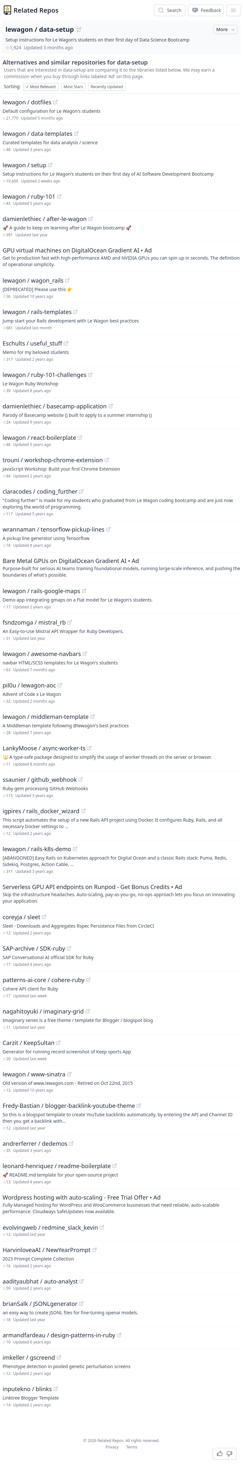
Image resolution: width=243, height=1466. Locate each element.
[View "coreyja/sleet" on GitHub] (44, 917)
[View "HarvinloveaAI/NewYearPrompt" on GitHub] (94, 1249)
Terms (132, 1447)
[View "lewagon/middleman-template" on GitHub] (92, 716)
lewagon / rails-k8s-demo (37, 849)
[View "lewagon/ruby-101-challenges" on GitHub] (90, 374)
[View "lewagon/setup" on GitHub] (50, 165)
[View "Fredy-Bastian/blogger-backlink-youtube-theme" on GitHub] (138, 1105)
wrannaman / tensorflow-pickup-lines (54, 529)
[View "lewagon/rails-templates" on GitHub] (75, 311)
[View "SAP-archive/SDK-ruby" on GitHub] (69, 948)
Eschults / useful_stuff (32, 343)
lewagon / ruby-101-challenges (44, 375)
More (226, 29)
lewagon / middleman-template (46, 717)
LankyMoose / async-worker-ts (44, 748)
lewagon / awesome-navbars (42, 654)
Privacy (111, 1447)
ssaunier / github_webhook (40, 779)
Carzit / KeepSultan (28, 1043)
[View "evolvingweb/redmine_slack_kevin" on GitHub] (102, 1227)
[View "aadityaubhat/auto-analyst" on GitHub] (81, 1281)
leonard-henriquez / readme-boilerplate (57, 1166)
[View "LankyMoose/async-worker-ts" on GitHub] (89, 748)
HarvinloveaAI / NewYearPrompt (47, 1250)
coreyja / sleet (21, 917)
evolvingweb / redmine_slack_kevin (50, 1227)
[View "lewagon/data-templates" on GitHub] (76, 133)
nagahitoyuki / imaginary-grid (43, 1011)
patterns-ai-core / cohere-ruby (43, 980)
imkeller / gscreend (29, 1357)
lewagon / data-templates (37, 133)
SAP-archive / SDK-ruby (34, 948)
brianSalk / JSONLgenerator (40, 1304)
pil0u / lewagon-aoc (29, 685)
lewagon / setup (24, 165)
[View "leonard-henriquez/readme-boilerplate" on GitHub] (114, 1165)
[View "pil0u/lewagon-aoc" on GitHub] (59, 685)
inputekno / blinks (27, 1389)
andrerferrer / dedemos (35, 1143)
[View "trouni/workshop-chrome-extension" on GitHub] (106, 460)
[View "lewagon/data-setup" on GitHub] (79, 29)
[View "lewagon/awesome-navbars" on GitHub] (84, 653)
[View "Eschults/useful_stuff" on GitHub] (66, 343)
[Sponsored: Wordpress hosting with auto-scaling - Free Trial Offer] (121, 1204)
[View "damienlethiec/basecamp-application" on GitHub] (110, 406)
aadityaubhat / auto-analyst (40, 1281)
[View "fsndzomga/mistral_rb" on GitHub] (69, 622)
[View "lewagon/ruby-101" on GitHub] (59, 196)
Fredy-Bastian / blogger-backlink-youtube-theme (69, 1105)
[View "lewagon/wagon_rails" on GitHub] (67, 280)
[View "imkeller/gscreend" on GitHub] (58, 1357)
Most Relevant (41, 86)
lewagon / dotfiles (27, 102)
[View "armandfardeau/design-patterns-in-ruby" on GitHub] (119, 1335)
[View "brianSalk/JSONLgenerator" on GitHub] (81, 1303)
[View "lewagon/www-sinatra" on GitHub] (69, 1074)
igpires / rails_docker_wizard (41, 811)
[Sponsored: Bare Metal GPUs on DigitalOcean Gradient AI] (121, 567)
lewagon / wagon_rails (33, 280)
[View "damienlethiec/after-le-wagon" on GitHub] (90, 218)
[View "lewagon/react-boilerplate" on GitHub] (80, 437)
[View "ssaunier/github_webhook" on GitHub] (80, 779)
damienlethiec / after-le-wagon (45, 219)
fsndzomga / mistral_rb (34, 622)
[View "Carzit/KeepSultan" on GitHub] (58, 1042)
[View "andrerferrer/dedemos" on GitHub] (71, 1143)
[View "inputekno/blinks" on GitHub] (55, 1388)
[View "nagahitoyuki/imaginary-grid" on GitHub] (87, 1011)
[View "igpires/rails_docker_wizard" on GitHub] (83, 811)
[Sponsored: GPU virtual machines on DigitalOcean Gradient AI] (121, 257)
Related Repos (36, 10)
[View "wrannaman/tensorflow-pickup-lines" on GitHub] (108, 529)
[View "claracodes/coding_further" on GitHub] (81, 491)
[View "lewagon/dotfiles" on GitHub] (55, 102)
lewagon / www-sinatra (34, 1074)
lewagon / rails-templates (37, 312)
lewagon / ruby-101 (29, 196)
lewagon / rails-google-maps (41, 591)
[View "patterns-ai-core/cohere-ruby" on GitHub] (88, 979)
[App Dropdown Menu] (233, 10)
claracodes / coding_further (40, 491)
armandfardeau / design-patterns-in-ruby (59, 1335)
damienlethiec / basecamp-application (55, 406)
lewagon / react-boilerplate (39, 437)
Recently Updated (107, 86)
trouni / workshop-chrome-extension (53, 460)
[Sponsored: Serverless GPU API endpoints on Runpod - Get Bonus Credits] (121, 893)
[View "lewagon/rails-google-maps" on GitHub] (84, 590)
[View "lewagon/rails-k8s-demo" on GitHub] (75, 848)
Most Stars (73, 86)
